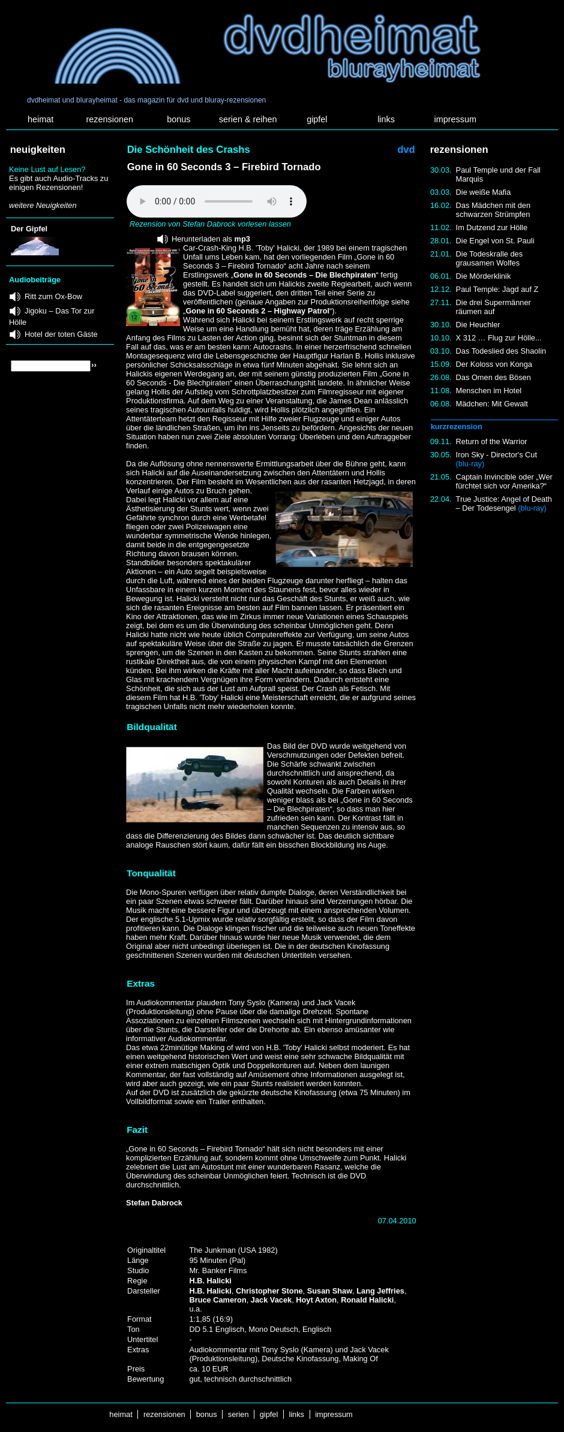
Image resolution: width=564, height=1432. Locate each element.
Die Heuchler (478, 324)
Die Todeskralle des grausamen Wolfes (489, 258)
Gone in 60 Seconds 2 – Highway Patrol (257, 310)
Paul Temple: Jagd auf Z (497, 289)
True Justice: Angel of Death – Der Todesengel (504, 503)
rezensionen (109, 119)
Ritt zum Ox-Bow (53, 296)
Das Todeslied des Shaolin (501, 350)
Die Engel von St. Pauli (495, 240)
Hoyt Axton (316, 1299)
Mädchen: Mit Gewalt (492, 403)
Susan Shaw (329, 1290)
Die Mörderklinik (483, 276)
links (386, 119)
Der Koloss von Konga (494, 364)
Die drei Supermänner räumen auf (493, 307)
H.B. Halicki (210, 1280)
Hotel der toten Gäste (61, 334)
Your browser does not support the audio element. (217, 201)
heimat (40, 119)
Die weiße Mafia (483, 192)
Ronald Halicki (367, 1299)
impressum (455, 119)
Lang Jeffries (380, 1290)
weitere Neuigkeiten (42, 205)
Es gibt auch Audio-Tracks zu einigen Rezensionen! (58, 183)
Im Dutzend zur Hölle (491, 227)
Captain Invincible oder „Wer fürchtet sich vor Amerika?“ (504, 481)
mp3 (242, 238)
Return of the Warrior (491, 441)
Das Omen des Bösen (493, 377)
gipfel (317, 119)
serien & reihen (248, 119)
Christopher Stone (269, 1290)
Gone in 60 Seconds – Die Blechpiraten (304, 274)
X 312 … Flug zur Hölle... (499, 337)
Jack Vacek (271, 1299)
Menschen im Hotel (489, 390)
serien (238, 1414)
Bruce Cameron (217, 1299)
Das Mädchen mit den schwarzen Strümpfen (493, 210)
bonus (178, 119)
